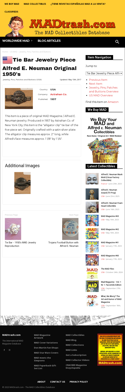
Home (5, 51)
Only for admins (13, 262)
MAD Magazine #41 (110, 242)
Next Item (95, 83)
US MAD (13, 51)
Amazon (113, 101)
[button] (117, 42)
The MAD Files (107, 269)
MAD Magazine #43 (110, 216)
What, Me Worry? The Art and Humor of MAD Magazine (111, 299)
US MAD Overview (101, 95)
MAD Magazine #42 (110, 229)
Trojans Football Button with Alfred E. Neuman (63, 232)
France (104, 183)
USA (102, 196)
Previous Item (98, 79)
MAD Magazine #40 (110, 256)
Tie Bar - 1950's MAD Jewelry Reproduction (20, 232)
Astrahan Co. (58, 94)
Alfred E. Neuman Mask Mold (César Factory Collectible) (111, 177)
